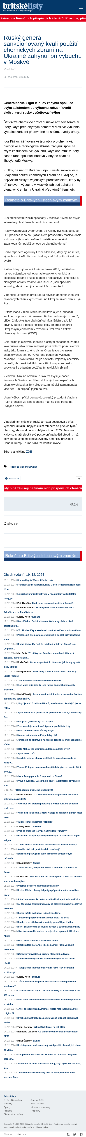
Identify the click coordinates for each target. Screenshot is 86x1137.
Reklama (8, 1111)
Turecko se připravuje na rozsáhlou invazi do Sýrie (43, 917)
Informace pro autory (40, 1107)
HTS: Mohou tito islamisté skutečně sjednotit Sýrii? (43, 749)
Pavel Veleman (24, 794)
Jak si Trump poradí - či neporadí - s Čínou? (39, 776)
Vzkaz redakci (37, 1103)
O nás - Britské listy (13, 1100)
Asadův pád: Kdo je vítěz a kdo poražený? (39, 849)
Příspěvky (35, 1111)
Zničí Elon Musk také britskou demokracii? (39, 680)
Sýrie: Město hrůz (26, 753)
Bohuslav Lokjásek (27, 1031)
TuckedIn (36, 826)
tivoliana (35, 617)
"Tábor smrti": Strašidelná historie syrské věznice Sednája (47, 844)
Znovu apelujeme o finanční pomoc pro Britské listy (43, 726)
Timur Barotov (24, 1027)
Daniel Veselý (24, 694)
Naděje (36, 863)
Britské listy (35, 7)
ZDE (29, 451)
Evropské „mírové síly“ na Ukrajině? (36, 721)
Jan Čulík (22, 653)
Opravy (7, 1107)
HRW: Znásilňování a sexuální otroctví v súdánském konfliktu (48, 927)
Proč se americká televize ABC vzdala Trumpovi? (42, 831)
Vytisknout (12, 478)
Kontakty (8, 1103)
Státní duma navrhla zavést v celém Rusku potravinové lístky (48, 899)
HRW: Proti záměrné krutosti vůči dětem (37, 940)
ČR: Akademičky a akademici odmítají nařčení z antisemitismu (49, 630)
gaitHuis (35, 977)
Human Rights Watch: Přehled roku (35, 580)
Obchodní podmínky (13, 1114)
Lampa (36, 1041)
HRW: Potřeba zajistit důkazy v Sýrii (35, 730)
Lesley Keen (23, 617)
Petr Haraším (24, 603)
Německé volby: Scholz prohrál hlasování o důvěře (43, 954)
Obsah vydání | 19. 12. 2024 (24, 574)
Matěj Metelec (24, 671)
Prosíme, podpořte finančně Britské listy (38, 886)
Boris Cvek (23, 662)
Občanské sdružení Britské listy (38, 1124)
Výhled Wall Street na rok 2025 (49, 1027)
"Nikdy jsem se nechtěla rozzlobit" (35, 822)
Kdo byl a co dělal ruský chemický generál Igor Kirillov (45, 922)
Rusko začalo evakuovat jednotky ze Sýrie (39, 913)
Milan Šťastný (24, 863)
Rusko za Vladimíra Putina (23, 467)
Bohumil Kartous (26, 607)
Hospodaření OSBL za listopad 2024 (34, 790)
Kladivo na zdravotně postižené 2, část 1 (52, 603)
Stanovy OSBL (38, 1100)
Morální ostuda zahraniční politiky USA (37, 735)
